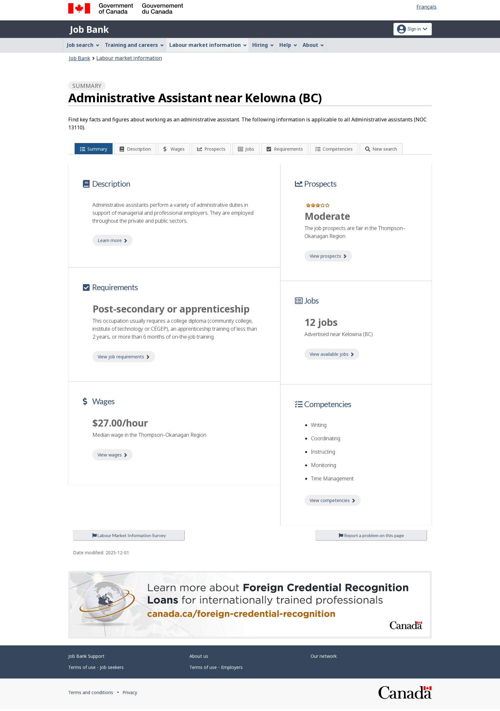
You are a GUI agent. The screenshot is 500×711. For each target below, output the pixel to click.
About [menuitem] (313, 44)
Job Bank (89, 29)
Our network (324, 658)
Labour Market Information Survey (129, 537)
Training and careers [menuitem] (134, 44)
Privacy (129, 694)
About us (198, 658)
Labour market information (129, 57)
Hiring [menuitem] (263, 44)
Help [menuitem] (288, 44)
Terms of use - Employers (216, 669)
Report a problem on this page (371, 537)
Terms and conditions (90, 694)
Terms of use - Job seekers (96, 669)
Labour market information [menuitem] (208, 44)
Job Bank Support (86, 658)
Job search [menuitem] (83, 44)
